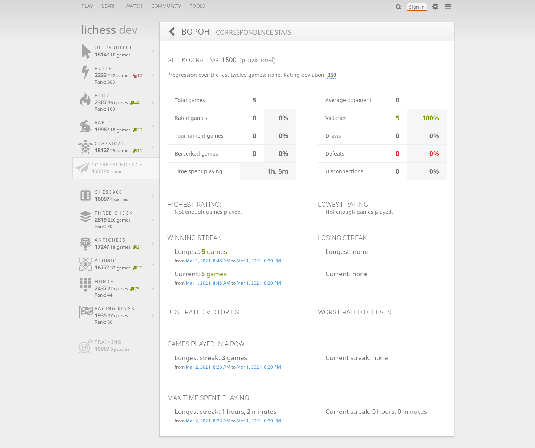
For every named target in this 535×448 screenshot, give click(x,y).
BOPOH (235, 31)
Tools (197, 6)
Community (166, 6)
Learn (109, 6)
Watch (134, 6)
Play (87, 6)
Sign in (417, 7)
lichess (105, 29)
